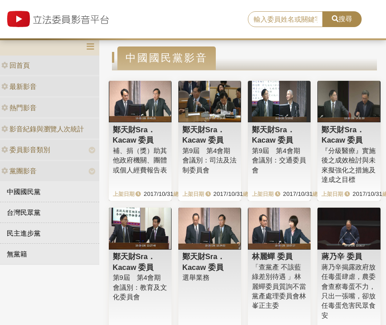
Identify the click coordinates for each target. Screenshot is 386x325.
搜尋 (342, 19)
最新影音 (19, 86)
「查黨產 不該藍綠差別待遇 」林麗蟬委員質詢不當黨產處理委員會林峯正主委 (279, 286)
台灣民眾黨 (24, 212)
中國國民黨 (24, 191)
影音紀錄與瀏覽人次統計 (42, 129)
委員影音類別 (25, 149)
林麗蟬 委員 (272, 256)
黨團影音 (19, 171)
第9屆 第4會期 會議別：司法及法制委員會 (209, 160)
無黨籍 (17, 254)
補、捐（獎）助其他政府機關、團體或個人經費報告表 (140, 160)
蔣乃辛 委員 (341, 256)
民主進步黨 (24, 233)
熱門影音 (19, 107)
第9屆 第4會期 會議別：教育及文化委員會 (140, 287)
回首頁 (15, 65)
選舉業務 (195, 277)
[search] (285, 19)
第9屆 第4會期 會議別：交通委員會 (279, 160)
